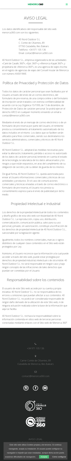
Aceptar (44, 457)
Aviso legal (36, 439)
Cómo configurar (59, 457)
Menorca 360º (35, 4)
